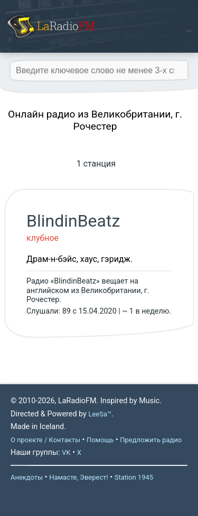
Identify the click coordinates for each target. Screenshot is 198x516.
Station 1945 (134, 477)
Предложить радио (151, 440)
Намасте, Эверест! (78, 477)
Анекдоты (27, 477)
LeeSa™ (99, 414)
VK (66, 452)
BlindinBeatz (73, 221)
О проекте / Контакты (45, 440)
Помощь (100, 440)
